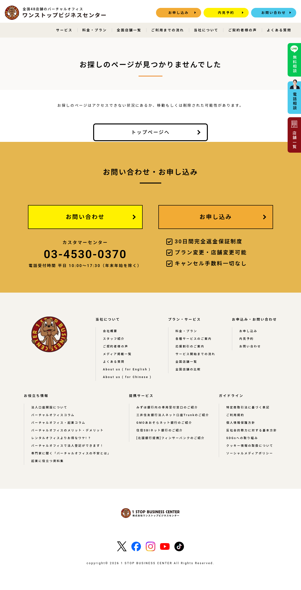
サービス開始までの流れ (195, 354)
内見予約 (226, 13)
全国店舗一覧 (129, 30)
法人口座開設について (49, 407)
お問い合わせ (273, 13)
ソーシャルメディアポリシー (249, 453)
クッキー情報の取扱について (249, 445)
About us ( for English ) (127, 369)
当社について (206, 30)
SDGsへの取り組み (242, 438)
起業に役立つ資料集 (47, 461)
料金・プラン (94, 30)
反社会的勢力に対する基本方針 (251, 430)
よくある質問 (279, 30)
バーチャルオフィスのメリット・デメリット (67, 430)
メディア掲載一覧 (117, 354)
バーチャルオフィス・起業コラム (58, 422)
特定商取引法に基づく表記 (248, 407)
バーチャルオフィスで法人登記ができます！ (67, 445)
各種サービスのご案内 (194, 338)
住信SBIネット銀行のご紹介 (159, 430)
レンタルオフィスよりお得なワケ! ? (61, 438)
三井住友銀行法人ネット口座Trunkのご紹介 (172, 415)
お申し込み (178, 13)
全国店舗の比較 (188, 369)
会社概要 (110, 331)
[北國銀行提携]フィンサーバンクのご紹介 (170, 438)
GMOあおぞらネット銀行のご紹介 (164, 422)
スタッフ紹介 (114, 338)
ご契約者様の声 (242, 30)
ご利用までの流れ (167, 30)
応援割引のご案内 (190, 346)
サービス (64, 30)
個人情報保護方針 (240, 422)
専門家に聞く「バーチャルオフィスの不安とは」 (71, 453)
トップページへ (150, 132)
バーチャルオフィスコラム (53, 415)
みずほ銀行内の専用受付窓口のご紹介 (167, 407)
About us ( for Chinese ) (127, 377)
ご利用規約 (235, 415)
